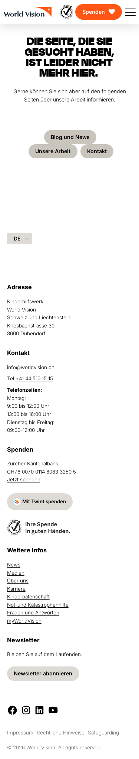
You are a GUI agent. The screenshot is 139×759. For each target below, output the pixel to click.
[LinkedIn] (39, 710)
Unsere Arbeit (52, 151)
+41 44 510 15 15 (34, 378)
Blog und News (70, 137)
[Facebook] (12, 710)
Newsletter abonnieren (43, 673)
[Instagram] (26, 710)
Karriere (16, 589)
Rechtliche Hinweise (61, 733)
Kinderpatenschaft (28, 597)
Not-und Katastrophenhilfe (38, 605)
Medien (15, 573)
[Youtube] (53, 710)
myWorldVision (24, 621)
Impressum (20, 733)
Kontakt (97, 151)
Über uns (18, 581)
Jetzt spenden (23, 479)
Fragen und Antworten (33, 613)
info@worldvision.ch (30, 367)
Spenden (93, 12)
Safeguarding (103, 733)
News (13, 565)
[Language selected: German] (19, 238)
